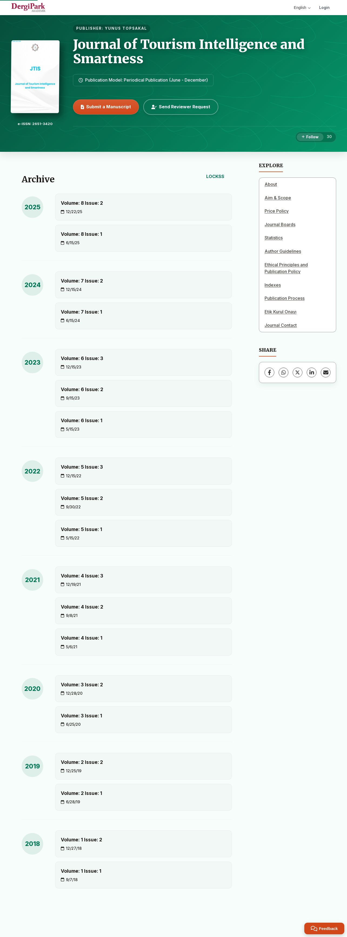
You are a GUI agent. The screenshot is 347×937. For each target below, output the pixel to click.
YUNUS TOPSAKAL (126, 28)
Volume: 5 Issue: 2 (82, 498)
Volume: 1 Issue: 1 (81, 871)
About (271, 184)
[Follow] (310, 137)
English (302, 7)
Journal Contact (281, 325)
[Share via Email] (326, 372)
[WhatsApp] (283, 372)
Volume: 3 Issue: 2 (82, 684)
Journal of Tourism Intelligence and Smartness (189, 51)
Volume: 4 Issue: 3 (82, 576)
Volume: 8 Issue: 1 (81, 234)
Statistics (274, 237)
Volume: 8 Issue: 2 (82, 203)
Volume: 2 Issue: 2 (82, 762)
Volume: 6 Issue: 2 (82, 389)
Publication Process (285, 298)
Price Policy (277, 211)
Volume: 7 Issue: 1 (81, 312)
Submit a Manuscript (106, 106)
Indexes (273, 285)
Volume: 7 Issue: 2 (82, 281)
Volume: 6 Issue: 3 (82, 358)
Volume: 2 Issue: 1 (81, 793)
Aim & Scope (278, 197)
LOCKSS (215, 176)
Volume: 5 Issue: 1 (81, 529)
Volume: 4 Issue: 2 (82, 607)
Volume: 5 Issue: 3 (82, 467)
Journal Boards (280, 224)
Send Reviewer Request (180, 106)
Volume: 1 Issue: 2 (81, 839)
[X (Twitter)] (297, 372)
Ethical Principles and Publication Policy (286, 268)
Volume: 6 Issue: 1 (81, 420)
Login (324, 7)
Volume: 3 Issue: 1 (81, 715)
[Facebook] (269, 372)
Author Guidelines (283, 251)
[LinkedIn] (311, 372)
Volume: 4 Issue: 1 (81, 638)
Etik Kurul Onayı (280, 311)
